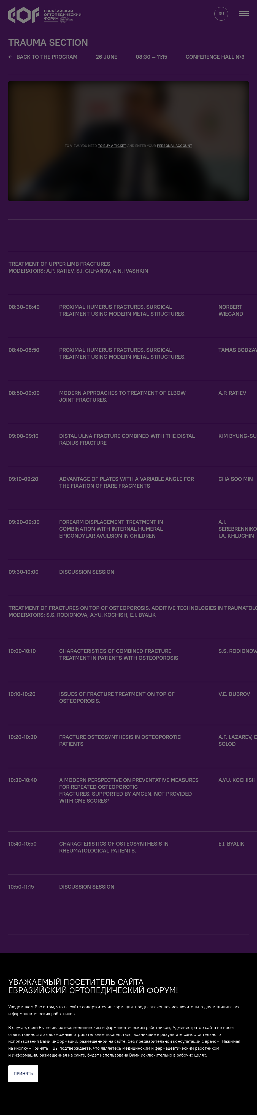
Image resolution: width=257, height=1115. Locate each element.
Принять (23, 1073)
